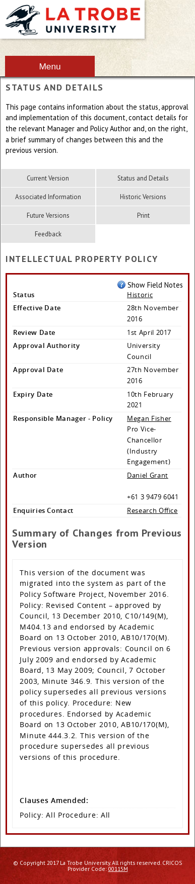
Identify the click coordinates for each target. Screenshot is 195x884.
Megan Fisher (149, 418)
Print (143, 215)
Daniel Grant (147, 475)
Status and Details (143, 178)
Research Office (152, 510)
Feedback (48, 234)
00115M (118, 868)
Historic (140, 294)
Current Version (48, 178)
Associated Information (48, 197)
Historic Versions (143, 197)
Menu (49, 66)
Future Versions (48, 215)
